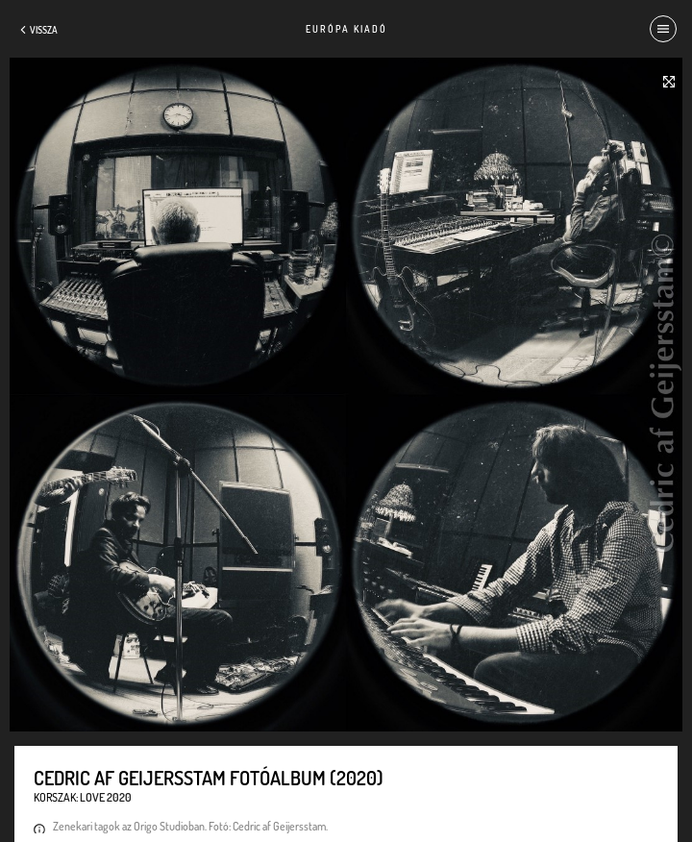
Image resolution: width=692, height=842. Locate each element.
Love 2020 (106, 797)
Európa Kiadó (346, 29)
